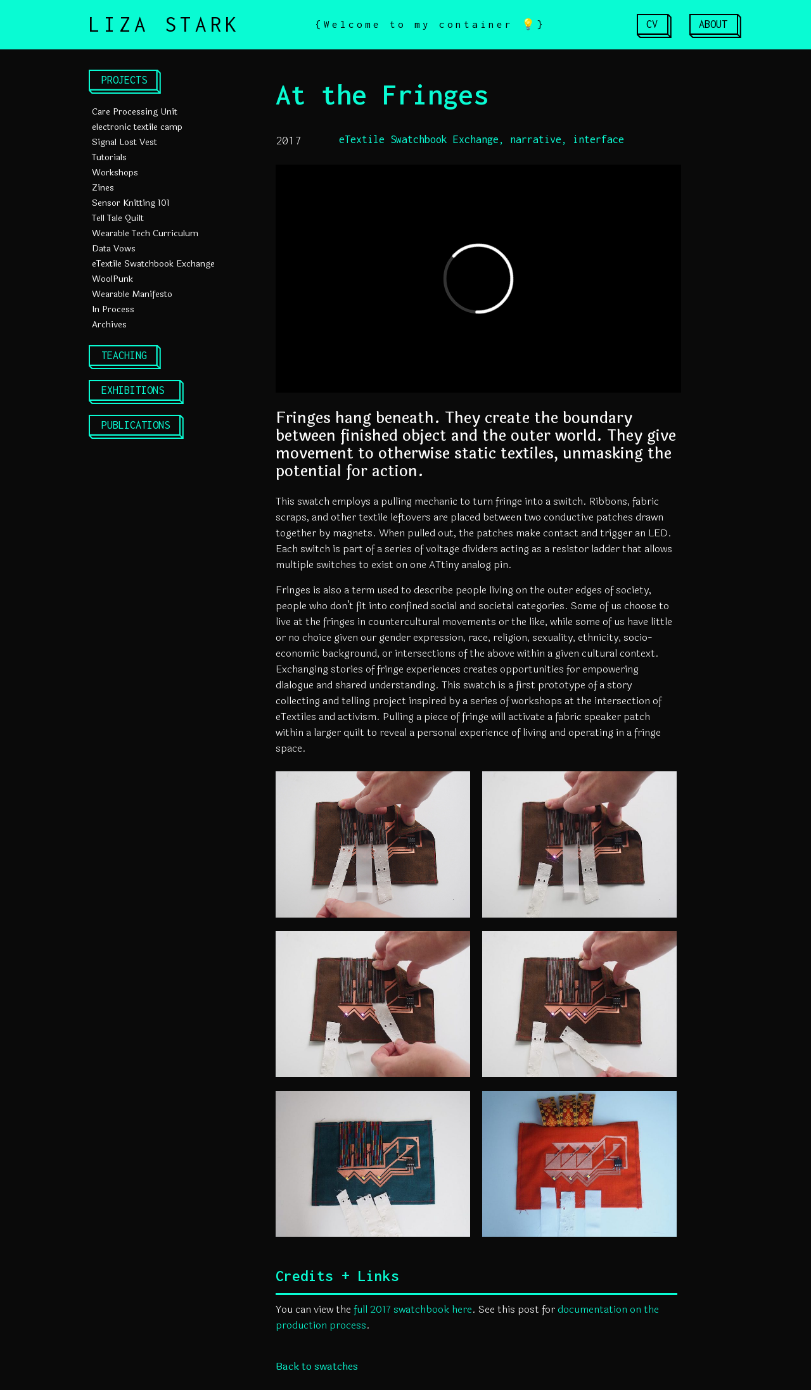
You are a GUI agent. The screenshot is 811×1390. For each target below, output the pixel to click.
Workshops (115, 172)
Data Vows (114, 248)
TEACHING (124, 355)
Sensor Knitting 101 (131, 203)
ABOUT (713, 24)
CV (652, 24)
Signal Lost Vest (124, 142)
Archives (109, 324)
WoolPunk (112, 279)
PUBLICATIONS (135, 425)
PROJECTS (124, 79)
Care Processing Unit (134, 111)
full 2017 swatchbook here (413, 1309)
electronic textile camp (137, 127)
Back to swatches (317, 1366)
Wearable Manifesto (132, 294)
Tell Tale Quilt (118, 218)
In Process (113, 309)
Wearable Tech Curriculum (145, 233)
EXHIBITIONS (132, 390)
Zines (103, 187)
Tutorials (109, 157)
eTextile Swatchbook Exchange (153, 263)
